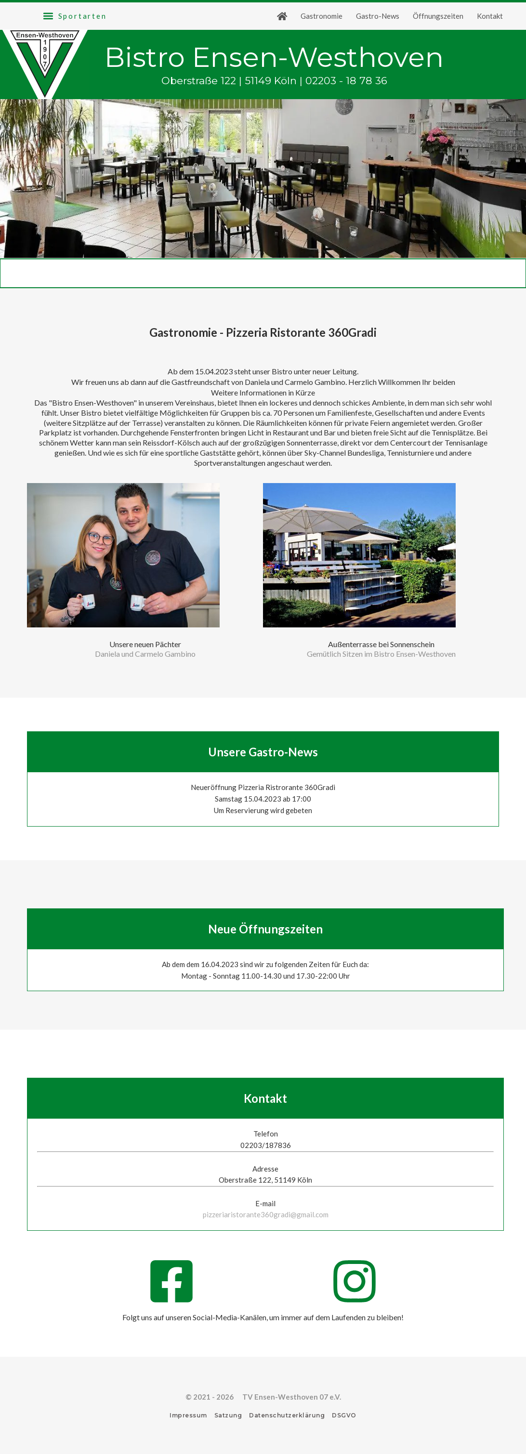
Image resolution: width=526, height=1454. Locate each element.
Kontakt (490, 16)
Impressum (188, 1415)
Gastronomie (321, 16)
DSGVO (344, 1415)
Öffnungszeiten (438, 16)
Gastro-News (377, 16)
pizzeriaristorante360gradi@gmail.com (266, 1214)
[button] (74, 15)
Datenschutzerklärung (287, 1415)
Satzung (228, 1415)
